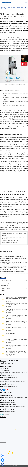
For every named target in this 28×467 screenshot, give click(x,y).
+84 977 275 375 (4, 365)
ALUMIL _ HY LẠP (5, 283)
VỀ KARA (3, 290)
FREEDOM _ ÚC (5, 285)
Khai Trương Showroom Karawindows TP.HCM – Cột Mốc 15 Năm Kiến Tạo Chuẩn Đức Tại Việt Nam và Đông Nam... (16, 353)
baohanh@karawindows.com (11, 377)
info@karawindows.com (9, 402)
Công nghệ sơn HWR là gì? (12, 333)
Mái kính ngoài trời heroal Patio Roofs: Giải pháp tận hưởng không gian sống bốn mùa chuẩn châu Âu (16, 298)
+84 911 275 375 (10, 384)
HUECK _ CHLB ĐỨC (6, 288)
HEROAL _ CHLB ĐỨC (6, 280)
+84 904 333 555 (4, 368)
